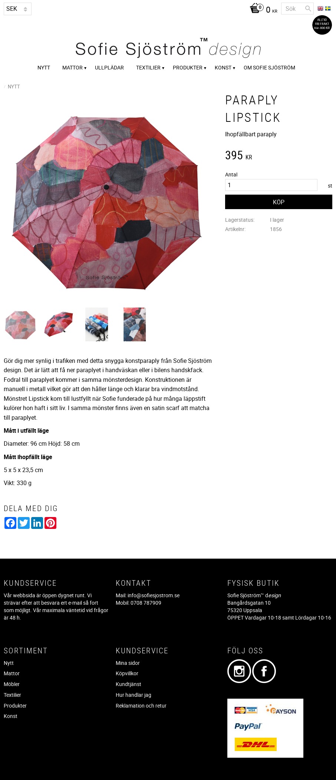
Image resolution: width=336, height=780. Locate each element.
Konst (10, 715)
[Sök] (308, 8)
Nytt (9, 662)
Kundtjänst (128, 684)
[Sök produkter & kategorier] (297, 8)
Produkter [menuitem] (187, 67)
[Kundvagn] (261, 10)
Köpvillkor (127, 673)
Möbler (12, 684)
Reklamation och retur (141, 705)
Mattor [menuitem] (72, 67)
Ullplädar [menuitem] (109, 67)
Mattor (12, 673)
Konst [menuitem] (223, 67)
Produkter (15, 705)
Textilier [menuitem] (148, 67)
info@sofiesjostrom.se (153, 595)
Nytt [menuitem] (43, 67)
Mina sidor (128, 662)
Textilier (12, 694)
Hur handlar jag (133, 694)
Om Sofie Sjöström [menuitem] (269, 67)
